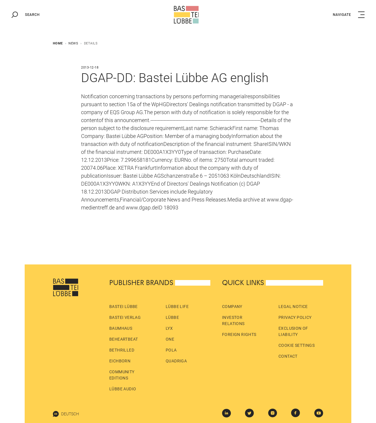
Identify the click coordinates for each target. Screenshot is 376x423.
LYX (169, 328)
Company (232, 306)
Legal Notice (293, 306)
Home (58, 43)
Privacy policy (295, 317)
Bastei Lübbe (123, 306)
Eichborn (119, 361)
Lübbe (172, 317)
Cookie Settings (296, 345)
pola (171, 350)
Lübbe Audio (122, 389)
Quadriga (176, 361)
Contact (288, 356)
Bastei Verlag (125, 317)
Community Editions (122, 374)
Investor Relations (233, 320)
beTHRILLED (121, 350)
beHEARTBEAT (123, 339)
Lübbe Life (177, 306)
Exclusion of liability (293, 331)
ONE (170, 339)
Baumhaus (120, 328)
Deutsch (66, 414)
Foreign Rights (239, 334)
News (73, 43)
